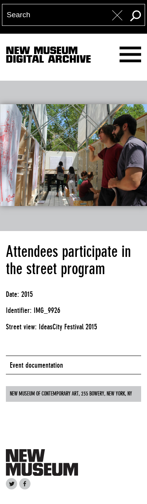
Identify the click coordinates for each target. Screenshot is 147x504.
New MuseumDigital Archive (48, 56)
